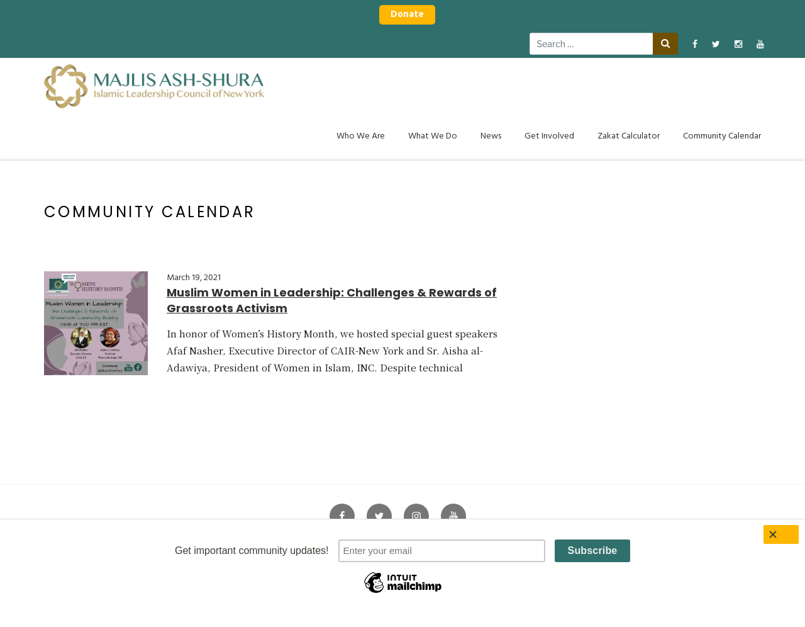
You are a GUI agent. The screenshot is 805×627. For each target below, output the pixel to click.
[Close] (781, 534)
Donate (407, 14)
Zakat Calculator (628, 136)
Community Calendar (722, 136)
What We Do (432, 136)
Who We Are (360, 136)
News (490, 136)
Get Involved (549, 136)
